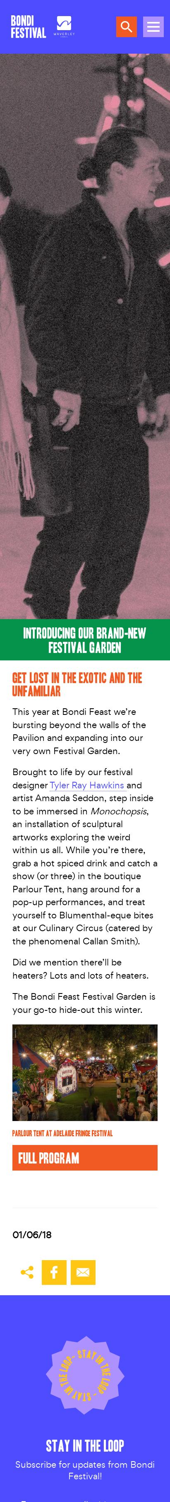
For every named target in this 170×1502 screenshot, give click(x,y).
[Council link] (64, 26)
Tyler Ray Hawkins (88, 785)
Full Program (49, 1158)
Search (126, 27)
